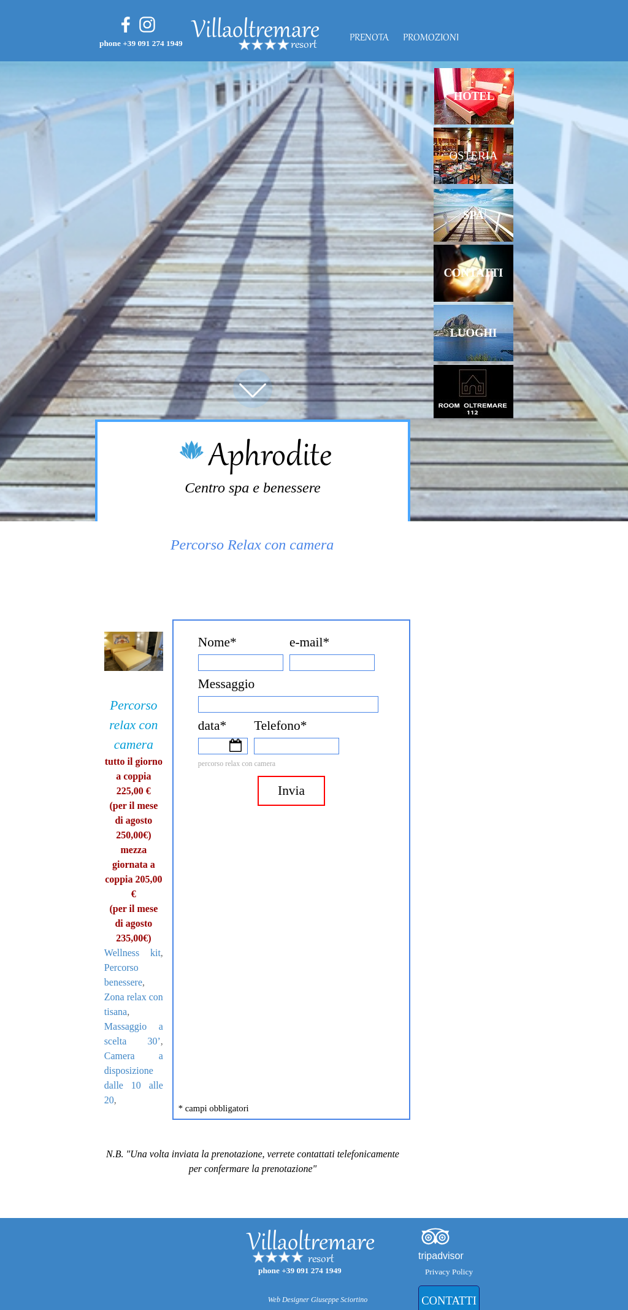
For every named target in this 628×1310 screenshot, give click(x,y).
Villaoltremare (256, 31)
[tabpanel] (337, 45)
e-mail (309, 642)
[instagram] (147, 24)
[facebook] (126, 24)
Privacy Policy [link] (449, 1271)
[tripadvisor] (435, 1236)
